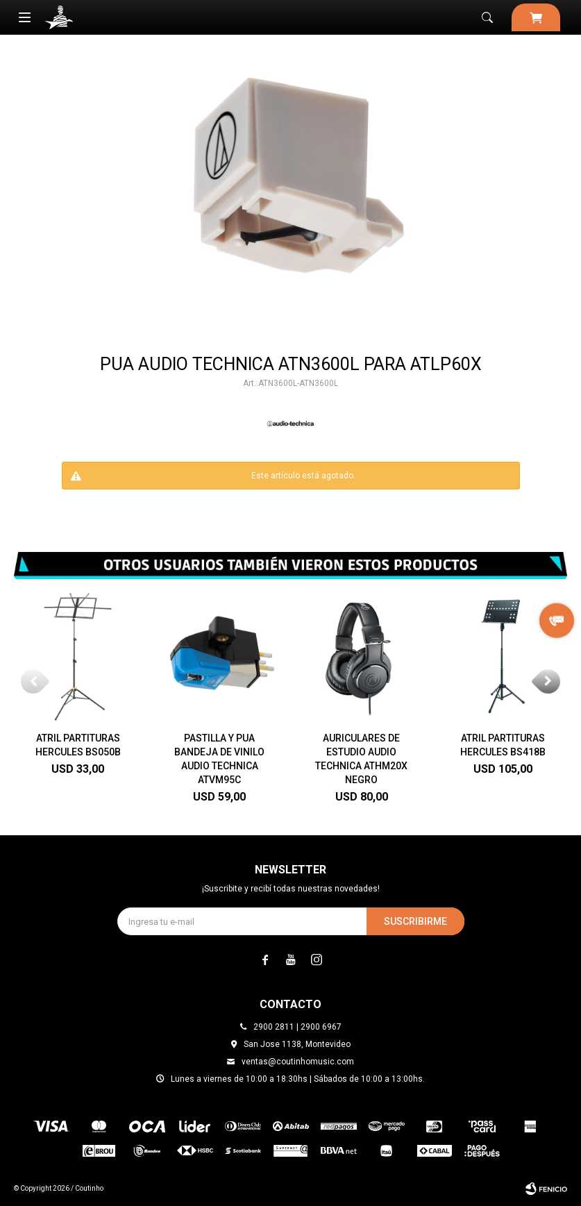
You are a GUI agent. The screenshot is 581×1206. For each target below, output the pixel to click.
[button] (548, 681)
